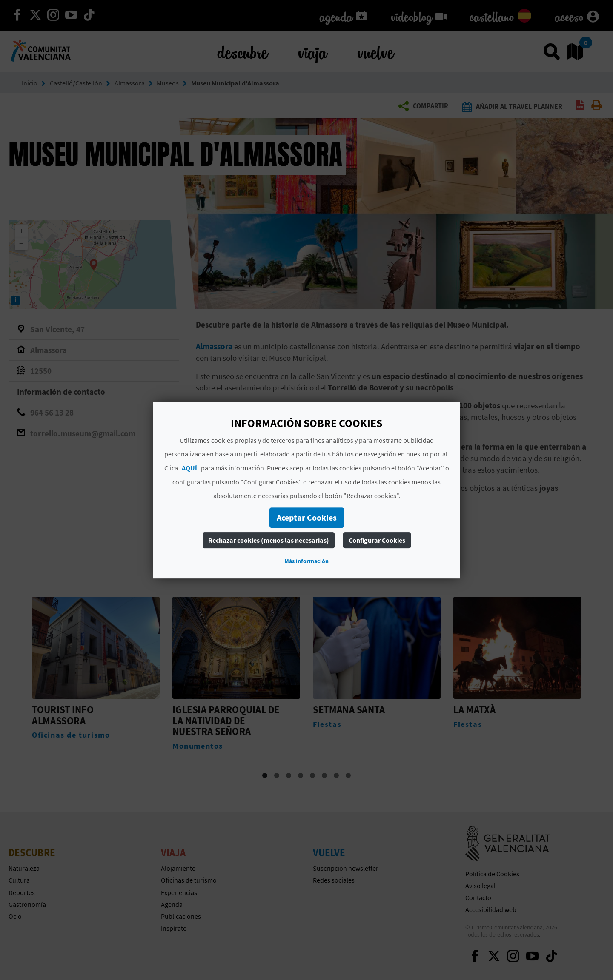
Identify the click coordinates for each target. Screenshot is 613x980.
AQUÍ (189, 468)
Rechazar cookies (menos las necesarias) (268, 540)
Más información (306, 561)
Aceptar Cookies (307, 517)
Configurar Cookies (377, 540)
